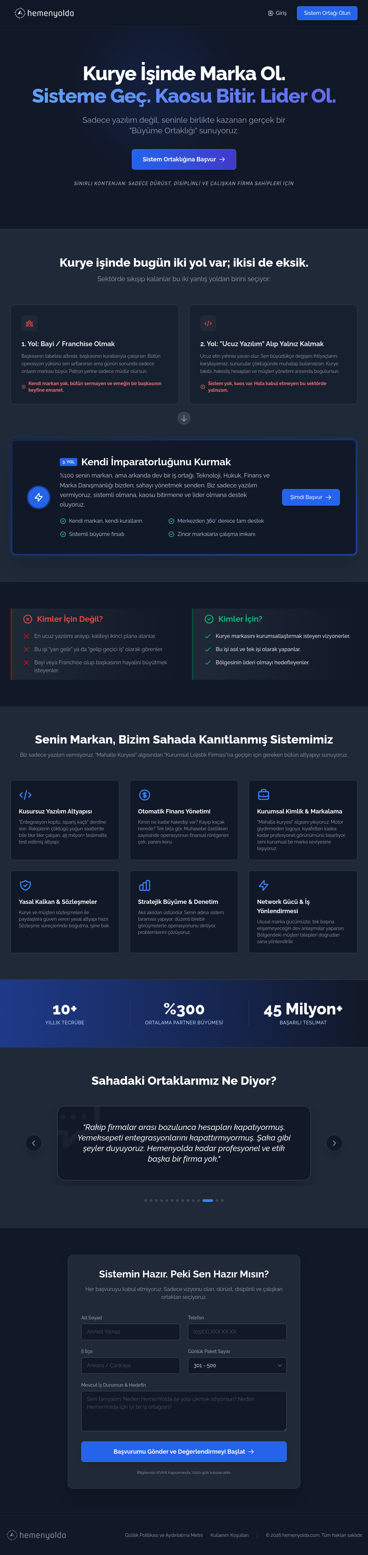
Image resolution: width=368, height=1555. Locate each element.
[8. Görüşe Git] (182, 1200)
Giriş (277, 13)
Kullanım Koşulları (230, 1535)
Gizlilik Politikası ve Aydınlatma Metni (163, 1535)
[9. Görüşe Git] (188, 1200)
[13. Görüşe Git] (217, 1200)
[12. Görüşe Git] (207, 1200)
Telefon (196, 1317)
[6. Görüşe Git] (172, 1200)
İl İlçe (86, 1351)
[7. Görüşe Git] (177, 1200)
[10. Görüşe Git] (193, 1200)
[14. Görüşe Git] (222, 1200)
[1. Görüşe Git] (145, 1200)
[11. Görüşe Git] (198, 1200)
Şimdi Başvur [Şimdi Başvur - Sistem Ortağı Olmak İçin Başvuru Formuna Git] (311, 497)
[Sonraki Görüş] (334, 1143)
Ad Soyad (91, 1317)
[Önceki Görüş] (33, 1143)
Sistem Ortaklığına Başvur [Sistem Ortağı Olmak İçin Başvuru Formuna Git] (184, 159)
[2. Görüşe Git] (151, 1200)
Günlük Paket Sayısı (209, 1351)
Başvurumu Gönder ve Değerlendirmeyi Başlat (184, 1451)
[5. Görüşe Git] (167, 1200)
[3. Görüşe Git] (156, 1200)
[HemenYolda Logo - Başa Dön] (45, 13)
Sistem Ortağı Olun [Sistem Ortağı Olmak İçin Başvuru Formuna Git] (327, 13)
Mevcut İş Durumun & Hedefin (113, 1385)
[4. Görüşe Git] (161, 1200)
